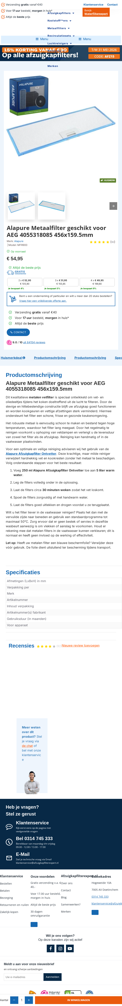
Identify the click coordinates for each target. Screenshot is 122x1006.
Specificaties (17, 565)
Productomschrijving (25, 370)
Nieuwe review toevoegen (80, 637)
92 (112, 242)
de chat (27, 737)
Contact (18, 332)
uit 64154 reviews (34, 342)
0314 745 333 (100, 888)
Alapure (18, 241)
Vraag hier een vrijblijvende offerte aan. (43, 300)
